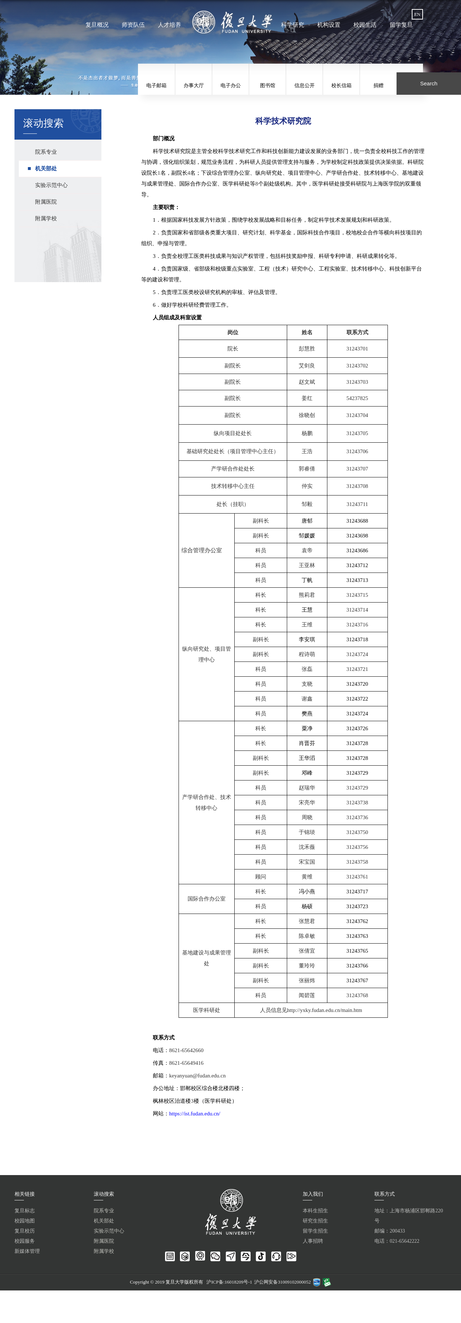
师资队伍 (134, 25)
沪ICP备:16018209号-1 (229, 1282)
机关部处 (104, 1221)
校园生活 (364, 25)
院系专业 (104, 1210)
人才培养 (169, 25)
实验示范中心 (109, 1231)
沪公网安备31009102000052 (282, 1282)
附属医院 (104, 1241)
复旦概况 (98, 25)
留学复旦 (400, 25)
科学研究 (292, 25)
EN (417, 14)
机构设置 (328, 25)
